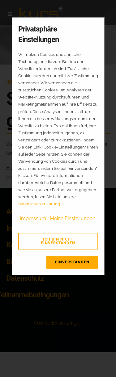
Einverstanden (72, 262)
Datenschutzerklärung (39, 204)
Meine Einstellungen (72, 218)
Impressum (33, 218)
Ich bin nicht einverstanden (58, 241)
